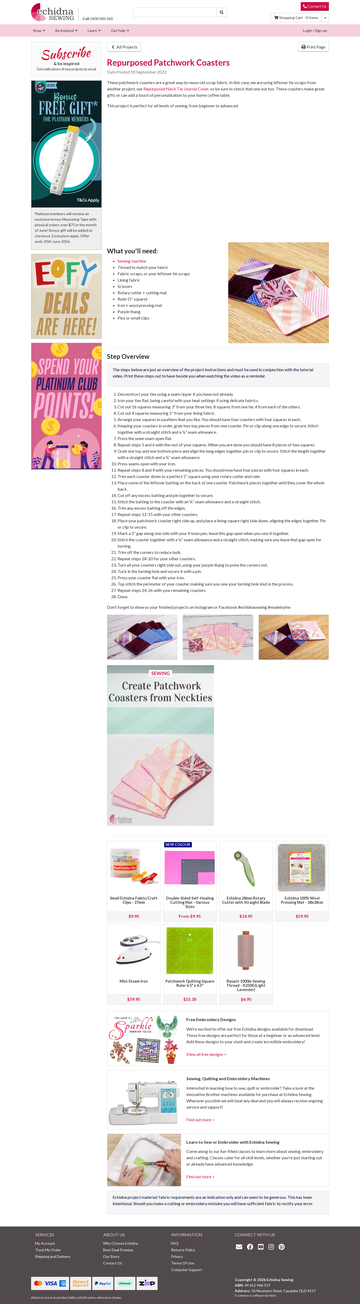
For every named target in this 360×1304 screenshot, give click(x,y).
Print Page (313, 46)
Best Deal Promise (118, 1250)
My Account (45, 1243)
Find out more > (200, 1119)
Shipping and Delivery (52, 1256)
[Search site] (221, 12)
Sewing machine (132, 260)
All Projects (124, 46)
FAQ (174, 1243)
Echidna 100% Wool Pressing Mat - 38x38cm (302, 900)
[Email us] (240, 1246)
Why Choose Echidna (120, 1243)
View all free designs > (206, 1054)
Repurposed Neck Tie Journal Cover (175, 88)
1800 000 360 (97, 18)
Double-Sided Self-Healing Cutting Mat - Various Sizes (190, 902)
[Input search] (175, 12)
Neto (272, 1295)
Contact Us (315, 6)
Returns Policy (183, 1250)
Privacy (177, 1256)
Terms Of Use (182, 1263)
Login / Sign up (315, 30)
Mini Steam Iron (134, 981)
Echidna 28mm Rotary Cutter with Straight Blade (246, 900)
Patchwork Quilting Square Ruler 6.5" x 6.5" (190, 983)
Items (296, 17)
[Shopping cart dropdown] (325, 17)
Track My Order (48, 1250)
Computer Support (186, 1269)
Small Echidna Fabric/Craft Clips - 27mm (134, 900)
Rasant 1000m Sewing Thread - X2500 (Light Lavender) (245, 985)
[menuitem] (38, 30)
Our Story (111, 1256)
